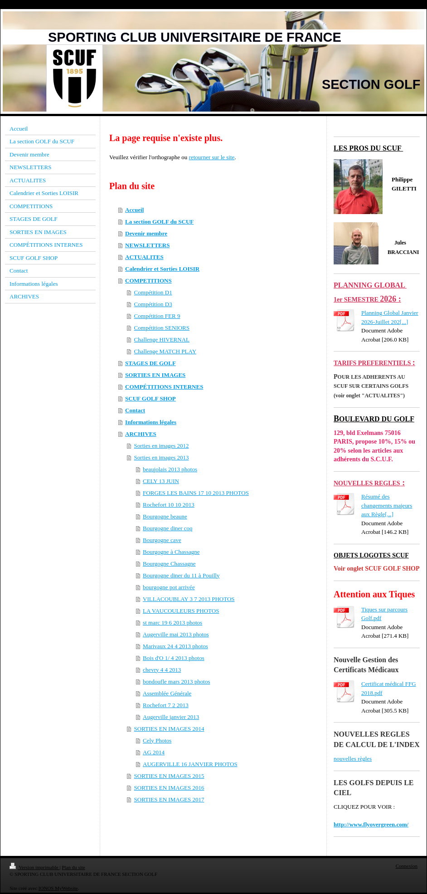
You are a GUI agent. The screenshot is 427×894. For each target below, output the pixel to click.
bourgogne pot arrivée (169, 587)
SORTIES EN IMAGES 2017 (169, 799)
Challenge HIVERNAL (161, 339)
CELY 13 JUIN (161, 481)
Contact (135, 410)
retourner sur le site (212, 157)
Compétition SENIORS (161, 327)
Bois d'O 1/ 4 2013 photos (173, 658)
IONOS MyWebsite (58, 888)
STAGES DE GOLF (150, 363)
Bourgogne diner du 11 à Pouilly (181, 575)
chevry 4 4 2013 (162, 669)
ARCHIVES (140, 433)
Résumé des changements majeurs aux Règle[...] (386, 505)
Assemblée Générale (167, 693)
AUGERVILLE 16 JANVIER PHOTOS (190, 764)
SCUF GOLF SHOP (150, 398)
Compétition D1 (153, 292)
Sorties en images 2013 (161, 457)
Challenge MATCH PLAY (165, 351)
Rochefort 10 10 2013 (168, 504)
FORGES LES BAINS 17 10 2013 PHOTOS (196, 492)
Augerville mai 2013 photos (176, 634)
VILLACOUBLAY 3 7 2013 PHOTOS (188, 599)
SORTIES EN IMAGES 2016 (169, 787)
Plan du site (73, 867)
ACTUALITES (144, 257)
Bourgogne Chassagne (169, 563)
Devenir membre (146, 233)
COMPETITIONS (148, 280)
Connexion (406, 866)
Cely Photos (157, 740)
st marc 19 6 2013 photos (172, 622)
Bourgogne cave (162, 540)
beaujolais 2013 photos (170, 469)
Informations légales (150, 422)
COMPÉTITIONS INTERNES (164, 386)
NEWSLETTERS (147, 245)
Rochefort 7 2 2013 (166, 705)
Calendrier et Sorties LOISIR (162, 268)
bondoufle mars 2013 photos (176, 681)
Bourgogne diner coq (168, 528)
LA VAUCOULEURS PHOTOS (181, 610)
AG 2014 (154, 752)
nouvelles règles (353, 758)
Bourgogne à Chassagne (171, 551)
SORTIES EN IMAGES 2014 (169, 728)
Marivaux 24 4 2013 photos (175, 646)
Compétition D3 (153, 304)
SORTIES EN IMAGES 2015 (169, 775)
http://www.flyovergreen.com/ (371, 824)
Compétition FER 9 (157, 316)
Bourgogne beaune (165, 516)
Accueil (134, 209)
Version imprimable (34, 867)
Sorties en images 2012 (161, 445)
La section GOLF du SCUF (159, 221)
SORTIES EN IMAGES (155, 374)
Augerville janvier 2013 (171, 716)
